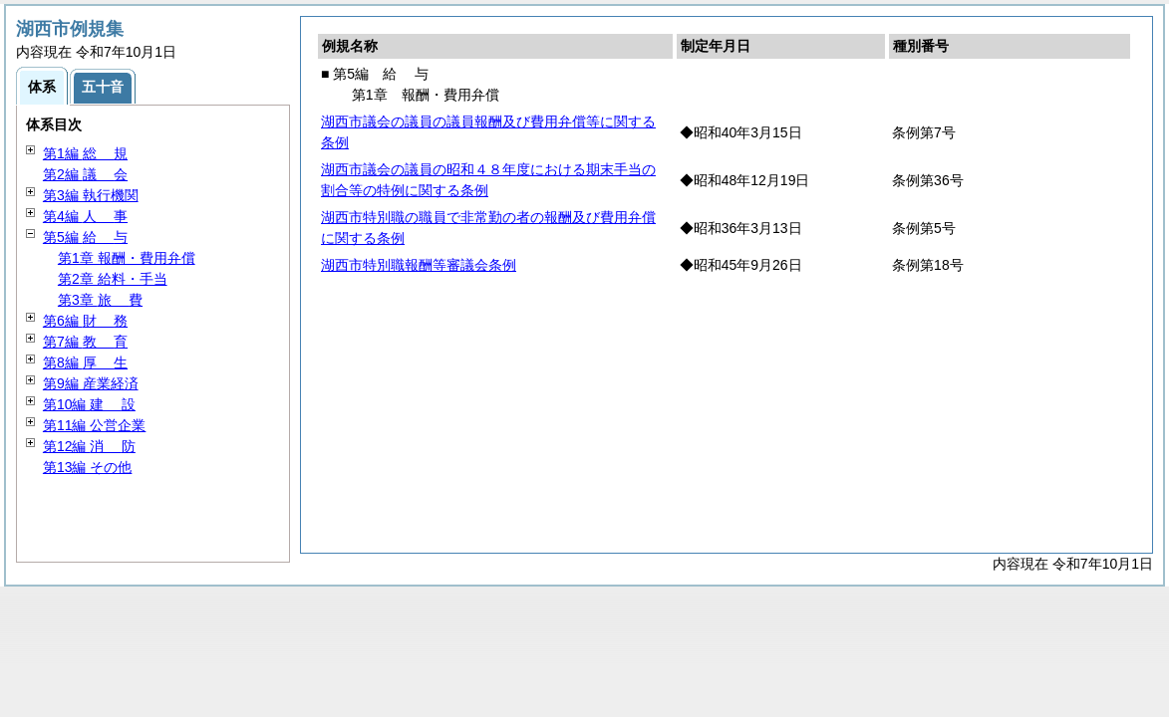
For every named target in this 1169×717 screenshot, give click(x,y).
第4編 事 (85, 216)
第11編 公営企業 (94, 425)
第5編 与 (85, 237)
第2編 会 (85, 174)
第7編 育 (85, 342)
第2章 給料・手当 (112, 279)
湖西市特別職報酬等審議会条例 (418, 265)
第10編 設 (89, 404)
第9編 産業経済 (91, 383)
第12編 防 (89, 446)
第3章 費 (100, 300)
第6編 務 (85, 321)
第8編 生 (85, 362)
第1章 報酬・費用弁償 (126, 258)
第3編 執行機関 (91, 195)
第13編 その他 (87, 467)
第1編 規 (85, 153)
